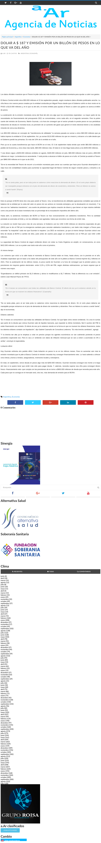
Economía (26, 37)
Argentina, (25, 53)
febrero (3, 595)
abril (2, 578)
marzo (3, 580)
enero (3, 597)
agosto (3, 582)
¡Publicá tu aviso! (10, 830)
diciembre (4, 622)
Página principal (7, 37)
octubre (4, 601)
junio (2, 576)
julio (2, 584)
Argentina (18, 37)
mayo (3, 589)
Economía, (34, 53)
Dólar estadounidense (12, 840)
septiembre (5, 603)
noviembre (5, 599)
